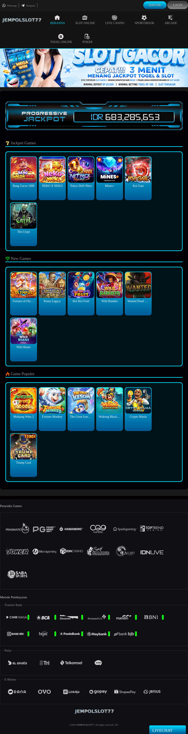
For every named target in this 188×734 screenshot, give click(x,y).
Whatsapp (9, 5)
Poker (87, 39)
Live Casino (115, 20)
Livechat (167, 730)
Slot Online (85, 20)
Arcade (171, 20)
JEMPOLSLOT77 (85, 724)
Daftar (155, 5)
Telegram (28, 5)
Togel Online (61, 39)
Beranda (57, 20)
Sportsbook (144, 20)
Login (177, 5)
